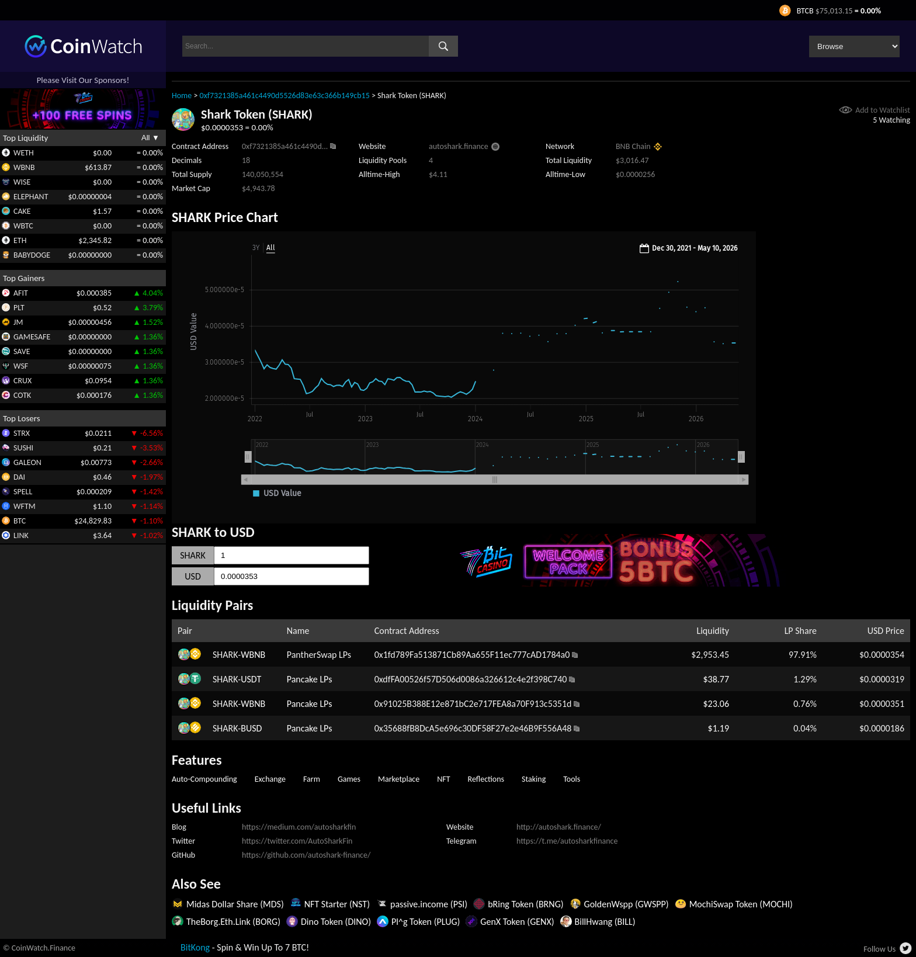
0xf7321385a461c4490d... (285, 146)
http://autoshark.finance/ (558, 827)
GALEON (27, 462)
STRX (21, 433)
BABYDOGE (31, 255)
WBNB (24, 167)
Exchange (270, 779)
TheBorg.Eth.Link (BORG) (233, 921)
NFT (443, 779)
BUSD (251, 728)
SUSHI (23, 448)
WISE (21, 182)
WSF (20, 366)
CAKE (22, 211)
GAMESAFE (31, 337)
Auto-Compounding (204, 779)
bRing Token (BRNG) (525, 904)
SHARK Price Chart (225, 217)
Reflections (486, 779)
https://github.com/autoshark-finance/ (306, 855)
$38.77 (716, 679)
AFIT (20, 293)
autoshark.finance (458, 146)
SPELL (22, 492)
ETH (19, 240)
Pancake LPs (309, 679)
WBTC (23, 226)
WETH (23, 153)
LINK (21, 535)
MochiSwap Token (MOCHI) (741, 904)
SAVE (21, 351)
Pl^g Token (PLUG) (425, 921)
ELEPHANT (30, 197)
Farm (311, 779)
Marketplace (398, 779)
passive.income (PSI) (428, 904)
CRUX (22, 381)
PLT (19, 308)
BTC (19, 521)
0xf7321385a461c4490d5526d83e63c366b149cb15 (285, 95)
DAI (19, 477)
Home (182, 95)
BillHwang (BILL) (605, 921)
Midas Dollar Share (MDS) (235, 904)
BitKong (195, 947)
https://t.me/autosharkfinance (566, 841)
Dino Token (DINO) (336, 921)
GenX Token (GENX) (517, 921)
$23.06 (716, 703)
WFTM (24, 506)
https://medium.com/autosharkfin (299, 827)
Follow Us (879, 949)
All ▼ (150, 137)
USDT (251, 679)
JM (18, 322)
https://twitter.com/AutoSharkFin (297, 841)
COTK (22, 395)
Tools (571, 779)
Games (349, 779)
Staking (534, 779)
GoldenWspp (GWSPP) (626, 904)
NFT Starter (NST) (337, 904)
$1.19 (718, 728)
